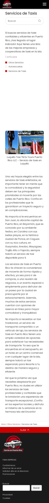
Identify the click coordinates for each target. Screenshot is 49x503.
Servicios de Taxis (15, 71)
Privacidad (8, 494)
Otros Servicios (14, 62)
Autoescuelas (13, 66)
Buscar (6, 483)
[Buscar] (38, 20)
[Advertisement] (24, 102)
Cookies (6, 498)
